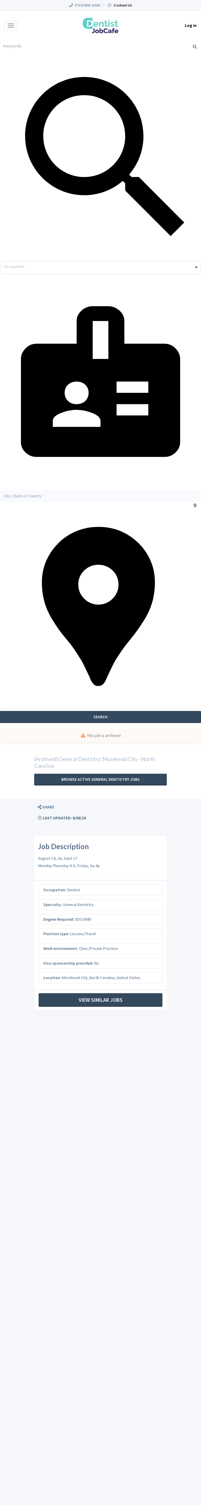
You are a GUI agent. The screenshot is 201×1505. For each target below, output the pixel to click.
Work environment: (60, 948)
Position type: (56, 933)
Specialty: (52, 904)
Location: (52, 977)
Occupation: (54, 889)
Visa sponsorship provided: (68, 963)
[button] (46, 807)
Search (100, 717)
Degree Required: (58, 919)
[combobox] (100, 267)
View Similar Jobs (101, 999)
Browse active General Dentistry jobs (100, 779)
